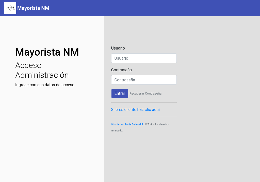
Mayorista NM (33, 8)
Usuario (118, 48)
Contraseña (121, 69)
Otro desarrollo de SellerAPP (127, 124)
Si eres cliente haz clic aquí (135, 109)
